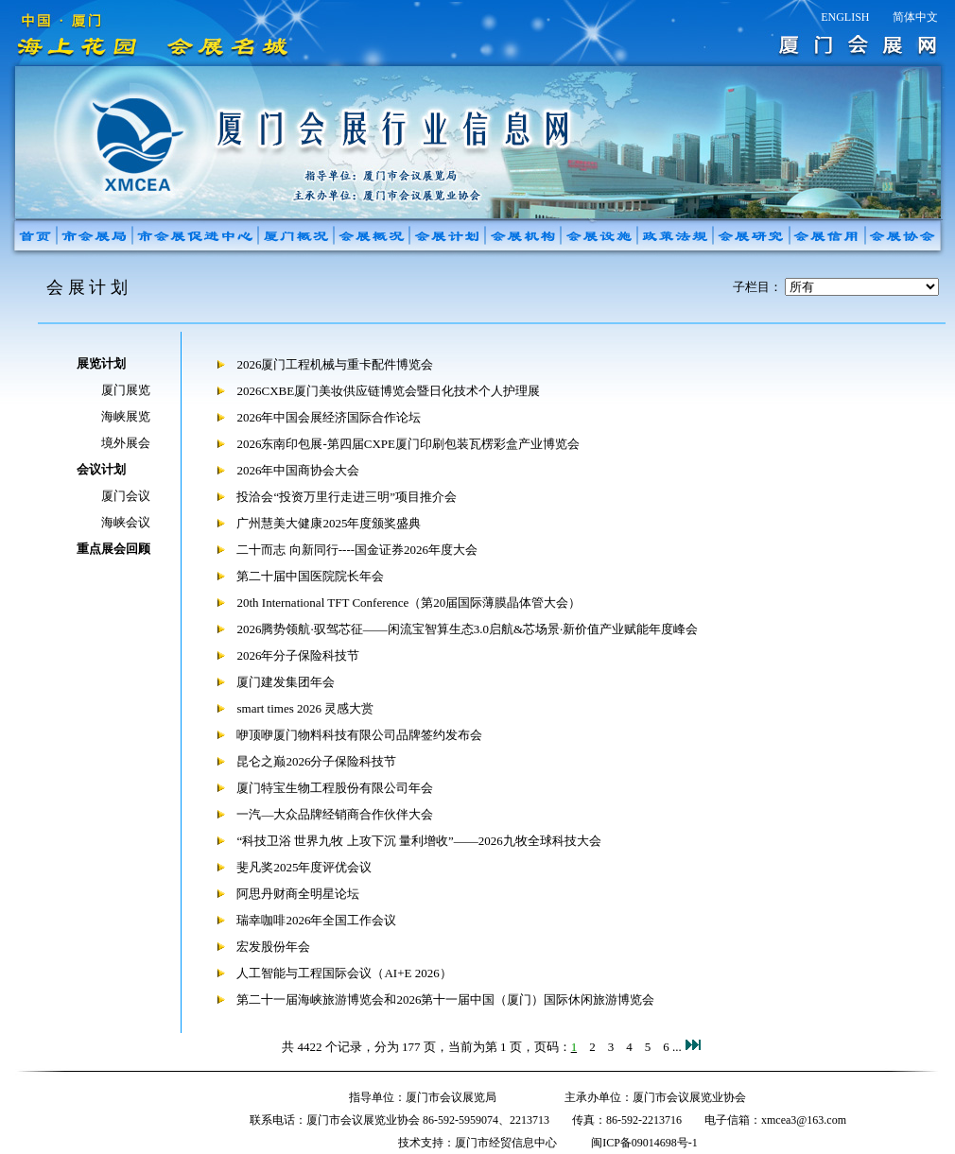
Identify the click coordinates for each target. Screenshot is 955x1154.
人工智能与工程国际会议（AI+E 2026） (343, 973)
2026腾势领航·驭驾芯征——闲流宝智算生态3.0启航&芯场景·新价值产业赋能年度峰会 (467, 629)
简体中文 (915, 17)
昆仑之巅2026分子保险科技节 (316, 761)
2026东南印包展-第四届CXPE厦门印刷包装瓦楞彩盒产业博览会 (408, 444)
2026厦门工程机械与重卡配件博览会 (334, 364)
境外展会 (125, 443)
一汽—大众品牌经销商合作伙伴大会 (334, 814)
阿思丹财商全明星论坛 (297, 894)
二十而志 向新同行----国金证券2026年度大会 (357, 550)
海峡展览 (125, 416)
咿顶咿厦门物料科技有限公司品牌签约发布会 (359, 735)
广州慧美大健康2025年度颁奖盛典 (328, 523)
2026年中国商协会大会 (297, 470)
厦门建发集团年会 (285, 682)
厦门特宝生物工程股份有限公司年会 (334, 788)
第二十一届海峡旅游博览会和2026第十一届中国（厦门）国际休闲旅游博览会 (445, 999)
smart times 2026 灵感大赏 (304, 708)
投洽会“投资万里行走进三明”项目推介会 (346, 497)
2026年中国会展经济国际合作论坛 (328, 417)
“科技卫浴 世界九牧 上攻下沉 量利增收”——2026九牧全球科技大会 (418, 841)
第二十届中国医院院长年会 (310, 576)
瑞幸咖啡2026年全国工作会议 (316, 920)
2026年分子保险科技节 (297, 655)
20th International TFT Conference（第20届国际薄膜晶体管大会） (408, 602)
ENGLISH (845, 17)
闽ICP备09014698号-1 (644, 1142)
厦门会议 (125, 496)
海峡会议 (125, 522)
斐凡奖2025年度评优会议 (304, 867)
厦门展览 (125, 390)
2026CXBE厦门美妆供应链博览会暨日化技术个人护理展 (388, 391)
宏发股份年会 (273, 946)
